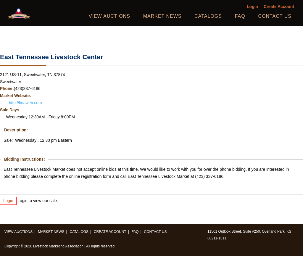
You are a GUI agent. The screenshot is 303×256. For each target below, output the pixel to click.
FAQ (240, 16)
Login (252, 6)
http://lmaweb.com (25, 103)
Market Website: (15, 96)
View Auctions (109, 16)
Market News (162, 16)
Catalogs (208, 16)
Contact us (274, 16)
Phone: (7, 88)
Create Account (279, 6)
